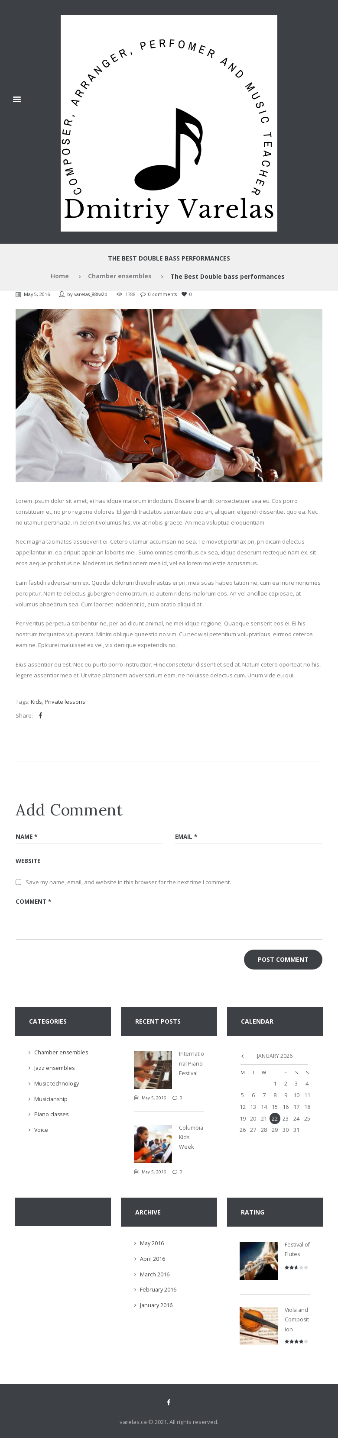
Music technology (57, 1085)
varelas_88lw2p (92, 294)
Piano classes (52, 1116)
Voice (41, 1132)
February (158, 1291)
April (152, 1260)
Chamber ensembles (120, 276)
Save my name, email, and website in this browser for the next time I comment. (128, 882)
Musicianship (51, 1101)
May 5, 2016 (37, 294)
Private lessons (65, 702)
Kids (36, 702)
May (152, 1245)
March (155, 1276)
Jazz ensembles (55, 1070)
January (157, 1307)
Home (59, 276)
